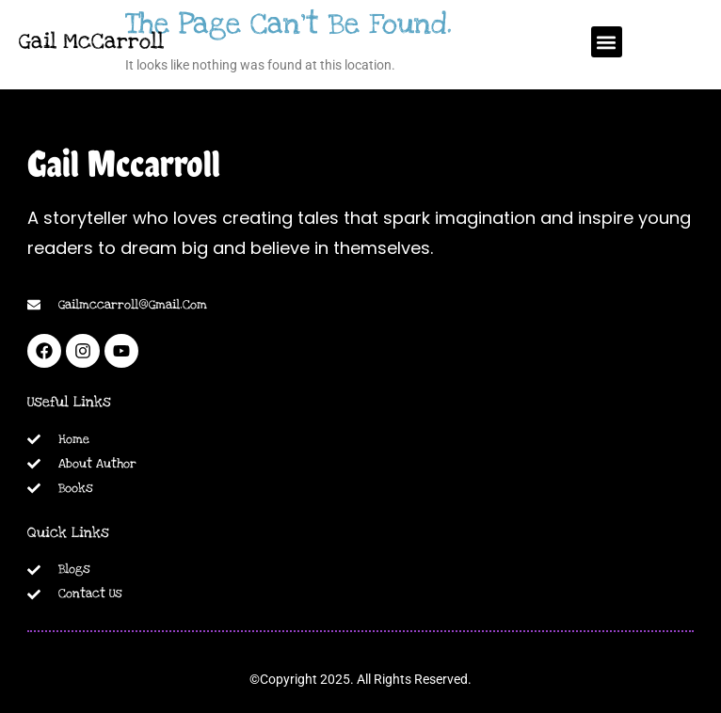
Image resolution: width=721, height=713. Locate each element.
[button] (606, 41)
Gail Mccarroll (123, 163)
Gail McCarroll (91, 41)
